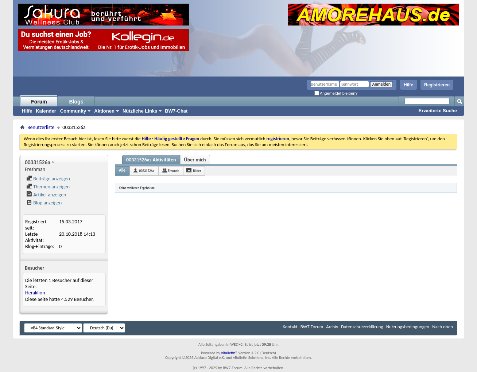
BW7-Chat (176, 111)
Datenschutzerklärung (362, 326)
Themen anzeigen (48, 187)
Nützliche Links (140, 111)
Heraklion (35, 293)
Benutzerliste (40, 127)
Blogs (76, 102)
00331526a (146, 171)
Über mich (195, 160)
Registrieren (437, 84)
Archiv (332, 326)
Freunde (173, 171)
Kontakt (290, 326)
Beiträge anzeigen (48, 179)
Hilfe (408, 84)
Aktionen (104, 111)
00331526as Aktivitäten (151, 160)
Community (73, 111)
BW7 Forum (311, 326)
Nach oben (442, 326)
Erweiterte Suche (438, 110)
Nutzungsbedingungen (408, 326)
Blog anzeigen (44, 203)
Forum (39, 102)
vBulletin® (229, 353)
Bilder (197, 171)
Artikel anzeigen (46, 195)
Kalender (46, 111)
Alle (122, 170)
